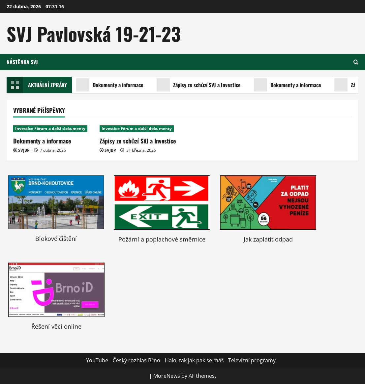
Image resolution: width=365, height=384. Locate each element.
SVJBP (24, 150)
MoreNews (166, 375)
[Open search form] (355, 62)
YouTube (97, 360)
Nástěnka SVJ (22, 62)
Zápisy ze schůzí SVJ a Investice (199, 84)
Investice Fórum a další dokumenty (50, 128)
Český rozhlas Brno (136, 360)
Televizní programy (252, 360)
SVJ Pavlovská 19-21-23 (94, 33)
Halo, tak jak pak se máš (194, 360)
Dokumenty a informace (110, 84)
